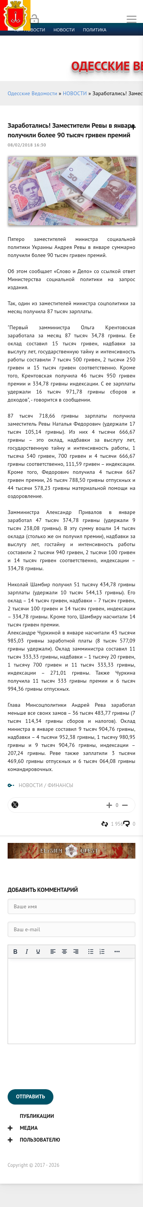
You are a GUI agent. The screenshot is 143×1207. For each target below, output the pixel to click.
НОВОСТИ (75, 93)
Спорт (84, 39)
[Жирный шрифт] (15, 951)
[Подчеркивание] (38, 951)
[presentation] (66, 1067)
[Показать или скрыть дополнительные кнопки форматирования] (117, 951)
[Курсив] (26, 951)
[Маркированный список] (90, 951)
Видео (123, 48)
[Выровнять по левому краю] (53, 951)
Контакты (46, 57)
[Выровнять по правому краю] (76, 951)
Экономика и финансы (41, 39)
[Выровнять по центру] (64, 951)
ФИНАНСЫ (60, 785)
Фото (20, 57)
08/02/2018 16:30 (27, 145)
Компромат (94, 48)
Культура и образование (43, 48)
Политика (94, 30)
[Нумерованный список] (102, 951)
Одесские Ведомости (32, 93)
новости (63, 30)
